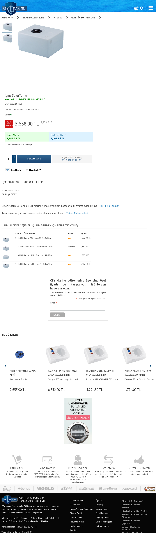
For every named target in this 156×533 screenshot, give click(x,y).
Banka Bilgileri (76, 442)
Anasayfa (7, 17)
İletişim (73, 447)
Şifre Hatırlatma (103, 430)
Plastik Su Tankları (83, 17)
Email (51, 220)
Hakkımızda (75, 421)
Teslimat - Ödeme (77, 438)
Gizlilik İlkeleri (76, 434)
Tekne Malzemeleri (32, 17)
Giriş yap (99, 421)
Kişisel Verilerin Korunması (81, 425)
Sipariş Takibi (76, 430)
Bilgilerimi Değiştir (104, 438)
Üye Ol (99, 417)
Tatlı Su (57, 17)
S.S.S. (72, 451)
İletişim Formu (102, 442)
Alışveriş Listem (103, 434)
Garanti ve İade (76, 417)
